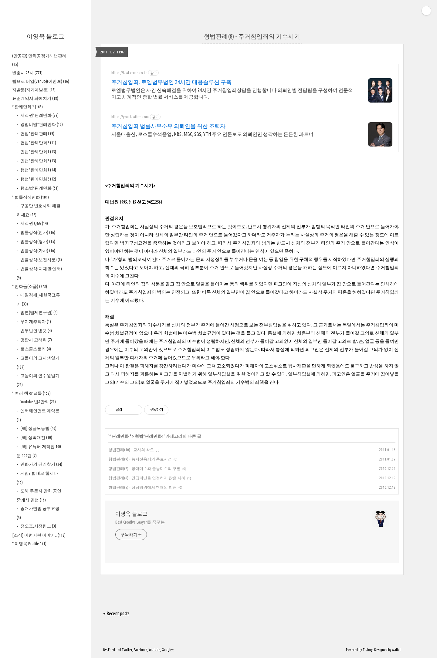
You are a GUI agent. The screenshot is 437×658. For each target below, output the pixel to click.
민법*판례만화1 (37, 151)
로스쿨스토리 (35, 348)
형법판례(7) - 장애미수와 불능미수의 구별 (144, 468)
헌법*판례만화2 (37, 142)
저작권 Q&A (33, 223)
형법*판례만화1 (37, 169)
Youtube (154, 650)
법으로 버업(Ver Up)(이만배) (40, 81)
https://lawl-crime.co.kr (129, 72)
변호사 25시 (27, 72)
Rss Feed (109, 650)
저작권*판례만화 (39, 115)
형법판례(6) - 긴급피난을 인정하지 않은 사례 (146, 478)
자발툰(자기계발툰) (34, 89)
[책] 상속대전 (35, 437)
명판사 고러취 (35, 339)
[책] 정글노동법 (37, 428)
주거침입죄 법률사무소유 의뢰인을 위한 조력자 (168, 126)
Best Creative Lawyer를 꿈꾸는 (140, 522)
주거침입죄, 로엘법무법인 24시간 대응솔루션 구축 (171, 82)
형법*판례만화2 (37, 179)
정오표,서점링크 (37, 526)
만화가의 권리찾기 (40, 464)
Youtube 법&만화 (37, 401)
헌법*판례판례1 (36, 133)
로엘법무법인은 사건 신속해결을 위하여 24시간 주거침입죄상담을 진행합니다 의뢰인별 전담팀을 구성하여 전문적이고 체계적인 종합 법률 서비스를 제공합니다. (232, 93)
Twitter (127, 650)
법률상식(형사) (37, 241)
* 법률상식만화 (30, 197)
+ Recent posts (116, 613)
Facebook (140, 650)
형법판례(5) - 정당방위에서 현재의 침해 (142, 487)
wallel (396, 650)
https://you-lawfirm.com (130, 116)
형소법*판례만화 (39, 188)
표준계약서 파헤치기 (35, 98)
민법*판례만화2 (37, 160)
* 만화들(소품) (29, 286)
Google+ (168, 650)
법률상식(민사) (37, 232)
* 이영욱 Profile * (29, 543)
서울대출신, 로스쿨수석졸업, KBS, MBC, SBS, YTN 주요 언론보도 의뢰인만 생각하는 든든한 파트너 (212, 134)
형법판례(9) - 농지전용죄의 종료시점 (140, 459)
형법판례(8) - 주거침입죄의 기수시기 (252, 36)
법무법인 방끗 (35, 330)
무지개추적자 (35, 321)
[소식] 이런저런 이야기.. (39, 535)
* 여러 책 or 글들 (31, 393)
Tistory (368, 650)
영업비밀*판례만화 (41, 124)
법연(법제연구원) (38, 312)
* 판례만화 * (27, 106)
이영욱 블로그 (45, 36)
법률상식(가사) (37, 250)
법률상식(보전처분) (40, 259)
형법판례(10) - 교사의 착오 (131, 449)
